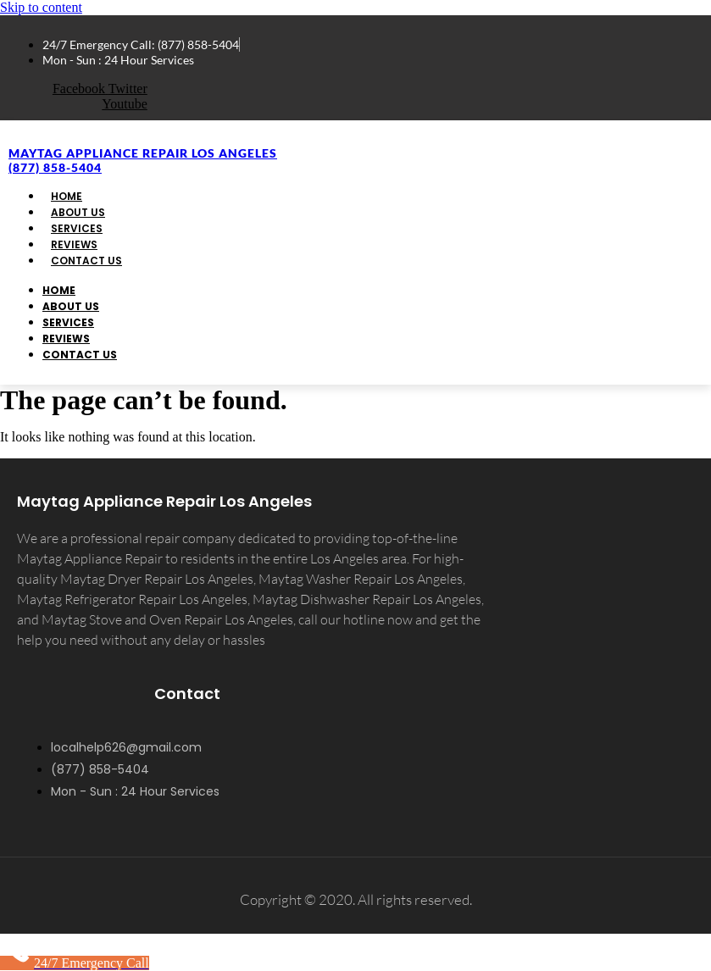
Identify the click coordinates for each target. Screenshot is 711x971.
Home (58, 290)
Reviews (66, 338)
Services (68, 322)
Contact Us (86, 260)
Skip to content (41, 7)
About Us (70, 306)
